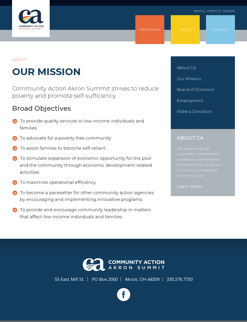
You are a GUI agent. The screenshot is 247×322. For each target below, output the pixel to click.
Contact (220, 29)
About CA (186, 67)
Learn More (189, 186)
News (198, 11)
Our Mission (189, 79)
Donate (229, 11)
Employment (190, 100)
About (185, 29)
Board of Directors (195, 89)
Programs (150, 29)
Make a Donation (194, 111)
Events (213, 11)
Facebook (123, 294)
